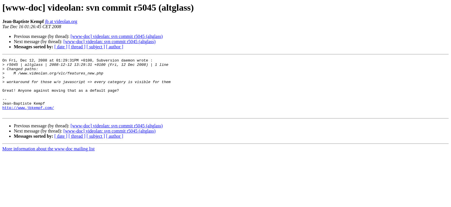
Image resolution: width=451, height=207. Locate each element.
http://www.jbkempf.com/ (28, 117)
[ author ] (114, 46)
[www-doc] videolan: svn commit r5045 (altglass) (116, 36)
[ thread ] (76, 46)
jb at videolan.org (61, 21)
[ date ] (60, 46)
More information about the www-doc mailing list (48, 160)
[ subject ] (96, 46)
